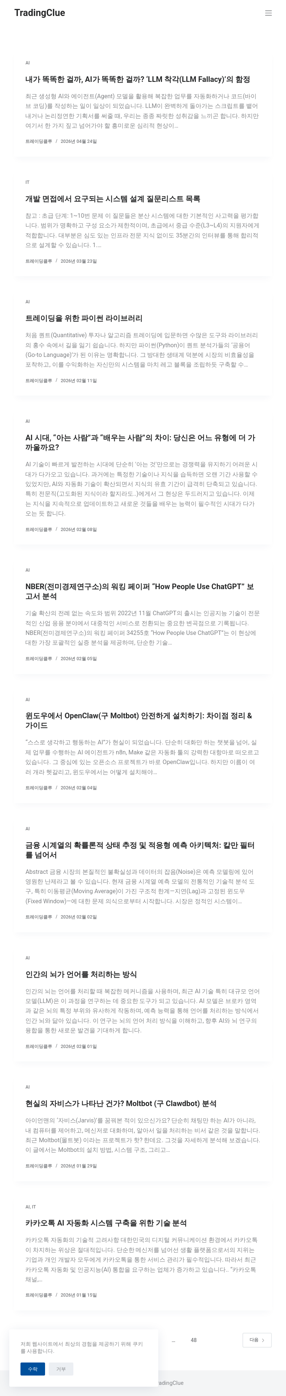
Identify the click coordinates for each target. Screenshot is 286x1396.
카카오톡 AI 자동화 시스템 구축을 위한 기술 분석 (106, 1222)
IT (27, 182)
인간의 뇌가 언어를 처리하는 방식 (81, 974)
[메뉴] (268, 13)
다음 (257, 1339)
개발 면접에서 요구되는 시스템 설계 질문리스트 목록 (112, 198)
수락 (33, 1369)
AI (27, 63)
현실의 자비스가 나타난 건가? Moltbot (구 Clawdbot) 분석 (120, 1103)
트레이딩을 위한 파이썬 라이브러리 (84, 318)
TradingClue (39, 12)
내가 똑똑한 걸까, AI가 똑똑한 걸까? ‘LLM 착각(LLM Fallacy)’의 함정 (137, 79)
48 (194, 1340)
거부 (61, 1369)
